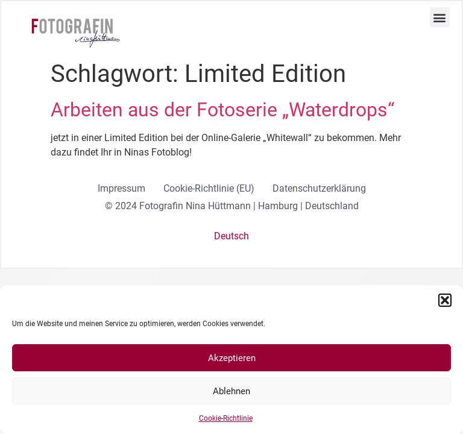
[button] (445, 300)
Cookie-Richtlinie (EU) (208, 188)
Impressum (121, 188)
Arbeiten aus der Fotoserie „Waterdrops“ (222, 109)
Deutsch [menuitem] (231, 236)
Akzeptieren (232, 358)
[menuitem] (231, 236)
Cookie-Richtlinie (226, 418)
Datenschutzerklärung (319, 188)
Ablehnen (231, 391)
